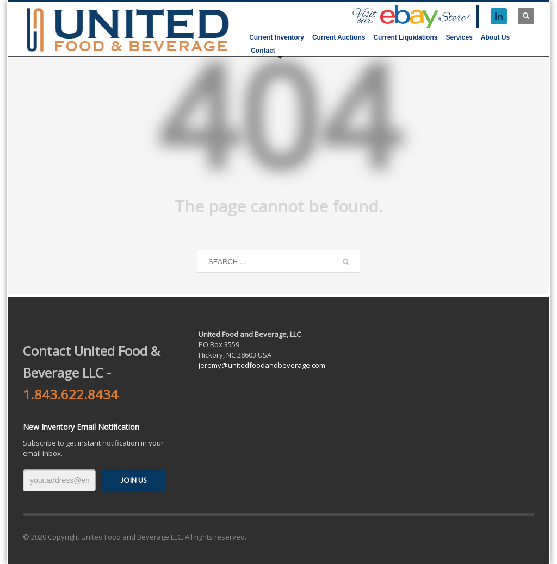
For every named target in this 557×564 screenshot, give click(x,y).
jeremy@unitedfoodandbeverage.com (262, 365)
